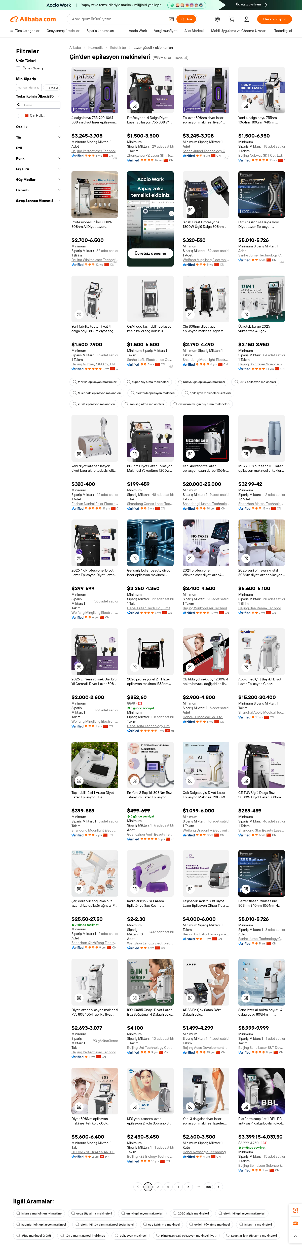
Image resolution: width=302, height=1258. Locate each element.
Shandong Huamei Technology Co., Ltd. (206, 504)
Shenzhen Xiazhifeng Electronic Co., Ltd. (94, 943)
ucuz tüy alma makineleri (91, 1213)
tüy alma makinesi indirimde (82, 1236)
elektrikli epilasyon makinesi (153, 393)
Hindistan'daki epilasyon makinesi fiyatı (186, 1236)
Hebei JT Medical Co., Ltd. (203, 717)
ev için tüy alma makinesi (209, 1225)
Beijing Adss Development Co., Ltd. (206, 1048)
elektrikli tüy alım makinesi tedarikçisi (105, 1225)
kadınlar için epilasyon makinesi (41, 1225)
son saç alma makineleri (144, 404)
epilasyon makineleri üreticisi (208, 393)
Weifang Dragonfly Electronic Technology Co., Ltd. (206, 830)
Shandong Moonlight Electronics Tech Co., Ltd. (206, 360)
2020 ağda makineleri (191, 1213)
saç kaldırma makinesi (161, 1225)
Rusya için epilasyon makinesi (201, 382)
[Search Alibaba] (118, 19)
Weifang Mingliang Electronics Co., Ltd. (206, 260)
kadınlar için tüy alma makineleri (251, 1236)
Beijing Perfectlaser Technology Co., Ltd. (94, 151)
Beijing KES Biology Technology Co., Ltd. (150, 1156)
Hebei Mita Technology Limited (150, 726)
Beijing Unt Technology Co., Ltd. (150, 1048)
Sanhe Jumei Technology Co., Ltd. (206, 151)
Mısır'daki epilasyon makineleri (97, 393)
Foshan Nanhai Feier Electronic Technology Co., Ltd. (94, 504)
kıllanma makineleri (255, 1225)
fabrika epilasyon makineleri (95, 382)
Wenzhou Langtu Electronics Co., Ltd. (150, 943)
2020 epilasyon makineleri (94, 404)
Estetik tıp (118, 48)
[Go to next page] (218, 1186)
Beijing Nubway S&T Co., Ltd (93, 364)
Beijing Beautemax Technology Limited (261, 608)
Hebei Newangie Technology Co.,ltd (206, 1152)
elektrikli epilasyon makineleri (241, 1213)
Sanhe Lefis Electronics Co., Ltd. (150, 360)
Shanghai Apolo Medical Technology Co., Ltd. (261, 712)
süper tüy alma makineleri (148, 382)
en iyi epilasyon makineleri (142, 1213)
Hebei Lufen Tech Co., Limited (150, 608)
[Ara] (186, 19)
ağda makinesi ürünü (33, 1236)
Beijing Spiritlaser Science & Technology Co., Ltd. (261, 364)
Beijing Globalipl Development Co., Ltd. (206, 934)
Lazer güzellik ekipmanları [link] (153, 48)
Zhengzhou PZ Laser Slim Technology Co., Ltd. (150, 155)
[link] (295, 1210)
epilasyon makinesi (130, 1236)
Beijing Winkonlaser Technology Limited (94, 260)
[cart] (233, 20)
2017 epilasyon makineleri (255, 382)
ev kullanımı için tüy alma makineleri (201, 404)
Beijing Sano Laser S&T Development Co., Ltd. (261, 1048)
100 (208, 1187)
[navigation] (38, 617)
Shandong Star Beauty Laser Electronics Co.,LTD (261, 830)
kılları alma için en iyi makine (39, 1213)
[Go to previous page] (137, 1186)
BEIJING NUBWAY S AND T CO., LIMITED (94, 1152)
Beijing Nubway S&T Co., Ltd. (260, 155)
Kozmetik (95, 48)
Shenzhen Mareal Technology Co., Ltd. (261, 504)
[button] (171, 19)
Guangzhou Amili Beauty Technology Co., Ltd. (150, 834)
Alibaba (75, 48)
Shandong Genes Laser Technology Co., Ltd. (150, 504)
